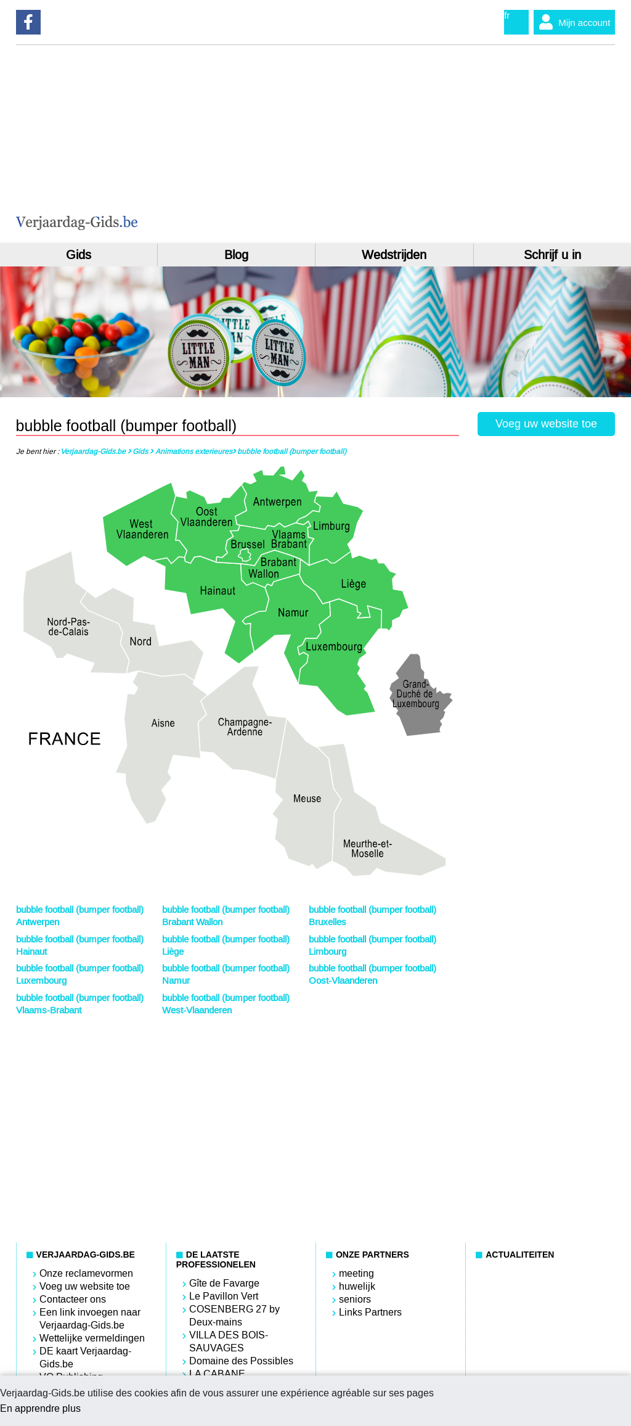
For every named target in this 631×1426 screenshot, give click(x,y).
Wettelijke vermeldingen (92, 1338)
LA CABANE (217, 1373)
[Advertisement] (495, 143)
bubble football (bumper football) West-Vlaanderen (226, 1004)
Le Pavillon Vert (223, 1296)
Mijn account (572, 22)
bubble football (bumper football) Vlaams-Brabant (80, 1004)
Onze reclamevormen (86, 1273)
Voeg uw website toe (546, 424)
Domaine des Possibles (241, 1360)
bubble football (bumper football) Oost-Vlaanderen (372, 974)
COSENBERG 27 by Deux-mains (234, 1316)
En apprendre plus (40, 1408)
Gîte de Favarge (224, 1283)
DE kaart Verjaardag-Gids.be (85, 1357)
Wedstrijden (394, 255)
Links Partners (370, 1312)
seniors (355, 1299)
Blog (236, 255)
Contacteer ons (72, 1299)
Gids (78, 255)
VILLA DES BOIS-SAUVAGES (228, 1341)
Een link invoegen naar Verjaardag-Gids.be (89, 1319)
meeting (356, 1273)
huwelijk (357, 1286)
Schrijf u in (552, 255)
